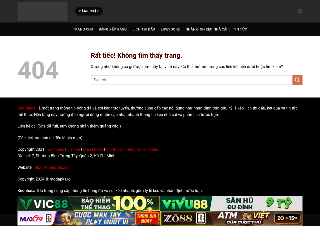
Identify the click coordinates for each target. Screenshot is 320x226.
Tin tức (240, 29)
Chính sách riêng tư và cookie (132, 149)
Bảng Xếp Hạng (113, 29)
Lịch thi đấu (143, 29)
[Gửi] (297, 80)
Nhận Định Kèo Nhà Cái (207, 29)
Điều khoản (93, 149)
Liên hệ (73, 149)
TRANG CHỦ (83, 29)
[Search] (300, 11)
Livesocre (170, 29)
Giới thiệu (56, 149)
